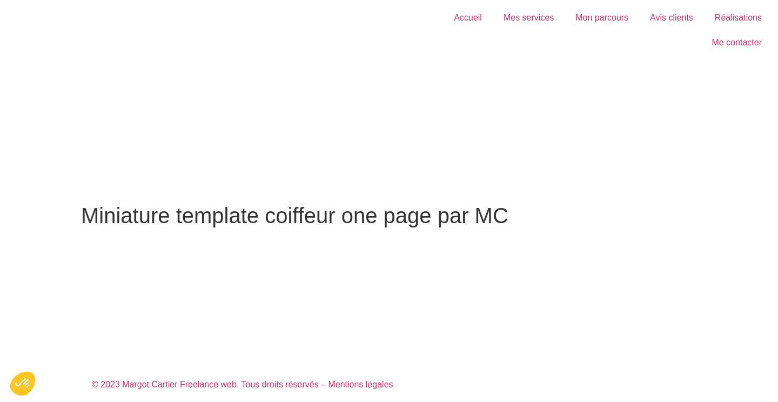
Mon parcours (601, 17)
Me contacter (737, 42)
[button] (23, 384)
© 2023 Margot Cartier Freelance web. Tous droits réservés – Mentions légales (242, 384)
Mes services (529, 17)
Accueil (468, 17)
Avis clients (671, 17)
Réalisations (738, 17)
